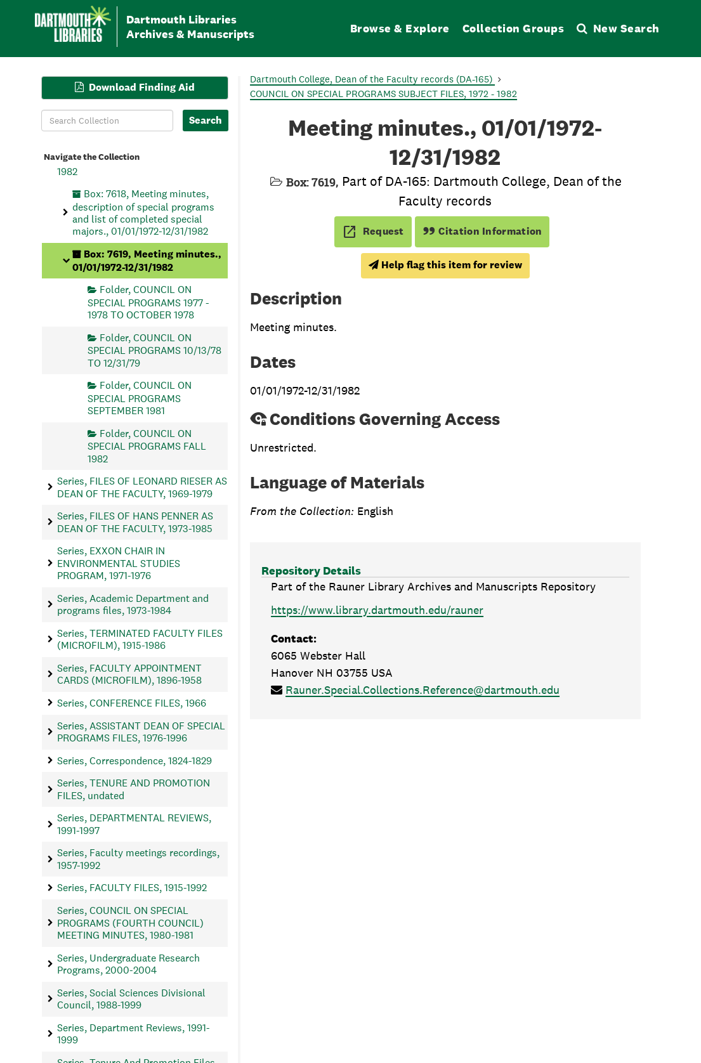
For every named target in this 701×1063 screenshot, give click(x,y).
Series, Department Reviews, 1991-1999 (133, 1033)
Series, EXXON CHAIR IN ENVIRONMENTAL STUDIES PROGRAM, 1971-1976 (118, 563)
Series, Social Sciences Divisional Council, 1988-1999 (131, 998)
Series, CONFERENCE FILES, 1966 (131, 702)
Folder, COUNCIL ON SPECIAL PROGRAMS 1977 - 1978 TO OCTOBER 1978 (148, 302)
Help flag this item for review (445, 264)
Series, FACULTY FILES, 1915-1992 (132, 887)
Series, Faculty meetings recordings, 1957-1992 (138, 858)
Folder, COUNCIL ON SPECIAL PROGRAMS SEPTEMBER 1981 (140, 398)
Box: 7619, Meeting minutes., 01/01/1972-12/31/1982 (146, 260)
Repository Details (311, 570)
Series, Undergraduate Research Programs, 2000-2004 (128, 963)
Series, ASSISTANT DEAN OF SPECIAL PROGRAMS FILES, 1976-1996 (141, 731)
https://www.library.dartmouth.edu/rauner (377, 610)
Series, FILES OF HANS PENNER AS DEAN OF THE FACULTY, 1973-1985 (135, 522)
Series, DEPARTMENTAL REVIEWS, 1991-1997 (134, 824)
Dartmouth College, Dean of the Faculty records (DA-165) (372, 79)
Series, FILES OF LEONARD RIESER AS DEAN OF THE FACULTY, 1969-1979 (142, 487)
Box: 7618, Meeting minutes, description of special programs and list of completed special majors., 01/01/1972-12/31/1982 (143, 212)
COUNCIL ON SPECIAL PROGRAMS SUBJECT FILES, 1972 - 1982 (383, 94)
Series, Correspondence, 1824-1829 (134, 760)
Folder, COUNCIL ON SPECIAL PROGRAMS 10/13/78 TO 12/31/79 (154, 349)
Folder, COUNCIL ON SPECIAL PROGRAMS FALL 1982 (147, 445)
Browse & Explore (400, 28)
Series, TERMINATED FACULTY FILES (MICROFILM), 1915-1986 (140, 638)
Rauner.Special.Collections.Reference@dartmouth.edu (422, 689)
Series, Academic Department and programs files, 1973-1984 (133, 603)
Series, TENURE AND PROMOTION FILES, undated (133, 789)
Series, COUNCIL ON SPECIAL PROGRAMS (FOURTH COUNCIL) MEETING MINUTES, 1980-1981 (130, 923)
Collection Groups (513, 28)
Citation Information (482, 231)
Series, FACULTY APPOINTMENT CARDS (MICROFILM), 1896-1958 (129, 673)
